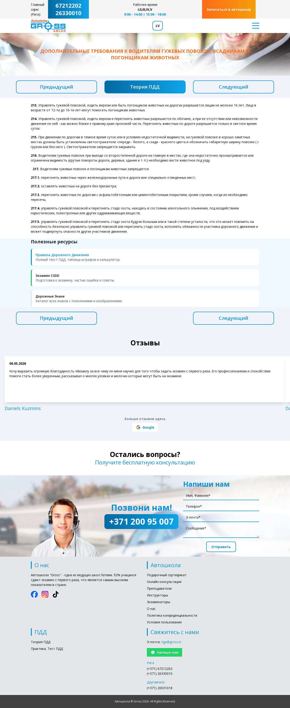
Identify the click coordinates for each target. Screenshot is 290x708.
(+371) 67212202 (159, 668)
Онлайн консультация (164, 581)
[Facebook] (34, 594)
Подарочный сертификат (167, 575)
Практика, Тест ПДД (47, 648)
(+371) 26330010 (159, 673)
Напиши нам (164, 652)
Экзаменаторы (158, 602)
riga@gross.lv (171, 642)
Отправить (221, 547)
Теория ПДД (145, 87)
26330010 (68, 13)
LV (158, 25)
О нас (151, 608)
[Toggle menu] (254, 25)
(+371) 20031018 (159, 688)
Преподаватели (159, 588)
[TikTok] (55, 594)
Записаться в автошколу (229, 9)
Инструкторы (157, 595)
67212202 (68, 5)
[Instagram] (45, 594)
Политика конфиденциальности (172, 615)
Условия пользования (164, 622)
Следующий (233, 87)
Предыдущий (56, 87)
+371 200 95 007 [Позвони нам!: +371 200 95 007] (141, 521)
